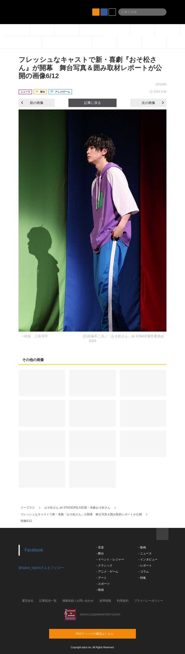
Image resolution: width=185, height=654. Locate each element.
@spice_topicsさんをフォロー (41, 568)
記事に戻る (92, 103)
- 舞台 (100, 553)
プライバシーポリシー (148, 600)
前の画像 (32, 103)
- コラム (143, 571)
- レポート (145, 565)
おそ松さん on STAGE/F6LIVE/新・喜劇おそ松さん (77, 507)
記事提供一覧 (48, 600)
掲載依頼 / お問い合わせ (78, 600)
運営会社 (27, 600)
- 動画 (142, 547)
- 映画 (100, 590)
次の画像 (153, 103)
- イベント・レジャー (110, 559)
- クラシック (104, 565)
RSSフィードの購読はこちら (101, 633)
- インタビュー (147, 559)
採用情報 (105, 600)
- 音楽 (100, 547)
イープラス (27, 507)
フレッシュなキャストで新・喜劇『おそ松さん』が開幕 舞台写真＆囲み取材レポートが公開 (81, 514)
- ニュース (145, 553)
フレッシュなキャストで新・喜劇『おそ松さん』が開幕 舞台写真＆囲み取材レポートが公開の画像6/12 (90, 68)
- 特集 (142, 577)
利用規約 (122, 600)
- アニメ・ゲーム (107, 571)
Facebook (34, 550)
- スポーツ (103, 584)
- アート (101, 577)
